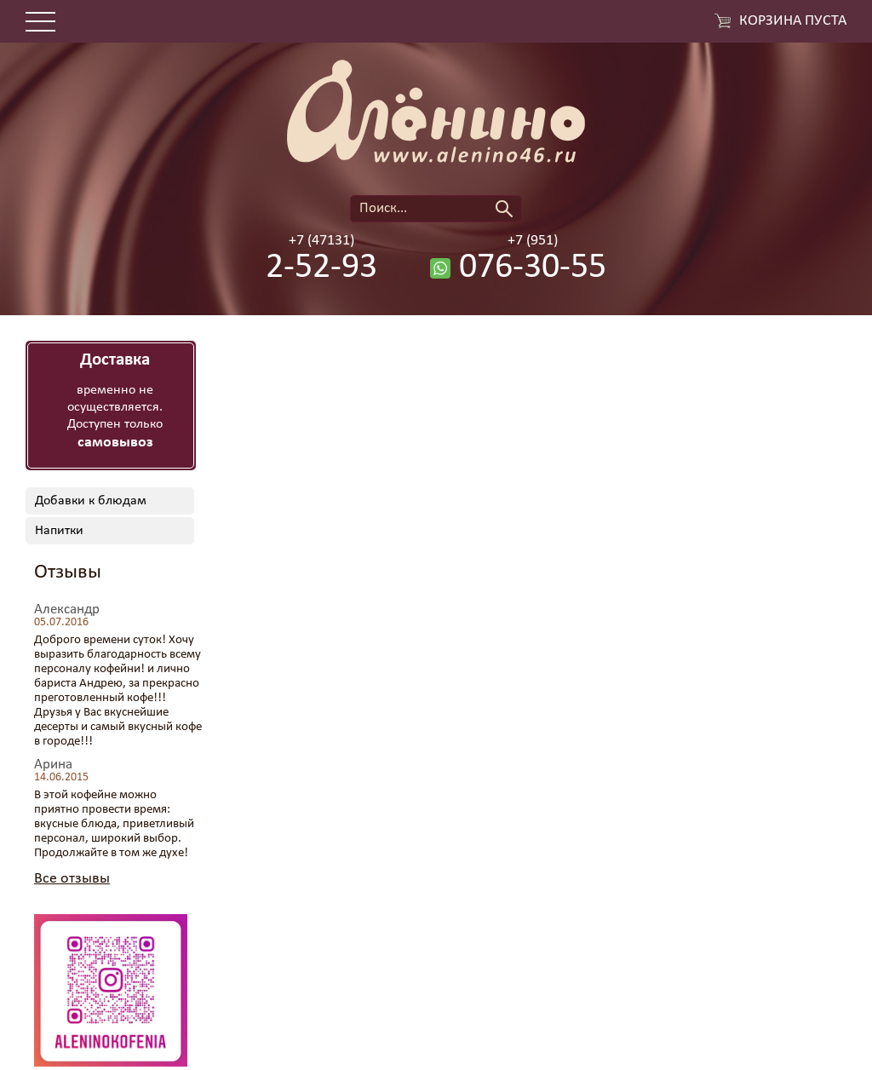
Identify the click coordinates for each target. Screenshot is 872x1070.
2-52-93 (321, 268)
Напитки (59, 531)
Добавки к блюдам (90, 501)
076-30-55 (532, 268)
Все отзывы (72, 879)
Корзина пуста (792, 21)
